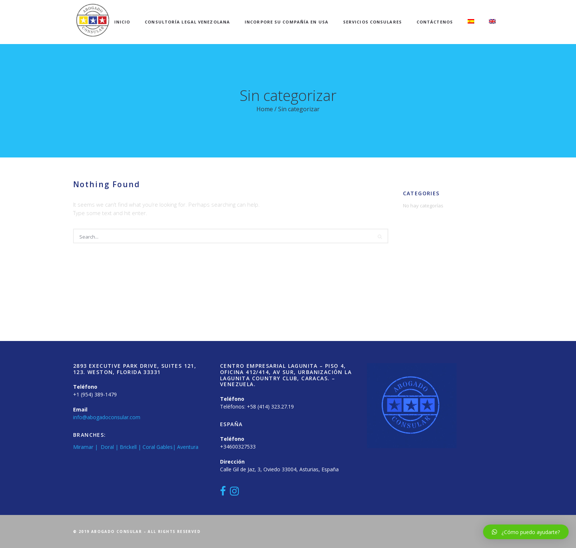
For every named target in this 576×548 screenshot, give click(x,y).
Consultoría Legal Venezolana (187, 22)
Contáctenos (435, 22)
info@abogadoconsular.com (106, 417)
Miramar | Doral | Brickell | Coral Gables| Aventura (135, 446)
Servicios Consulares (372, 22)
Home (264, 109)
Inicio (122, 22)
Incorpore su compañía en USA (286, 22)
